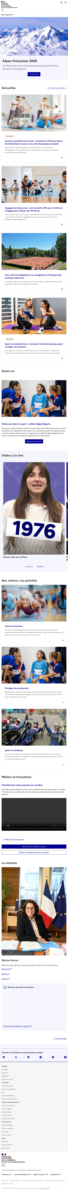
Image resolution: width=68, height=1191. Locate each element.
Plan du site (5, 1181)
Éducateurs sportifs (7, 1079)
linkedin (28, 1057)
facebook (4, 1057)
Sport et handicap (14, 750)
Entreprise (5, 1073)
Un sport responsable (8, 1119)
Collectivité (5, 1069)
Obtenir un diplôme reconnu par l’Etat (34, 852)
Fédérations (5, 1076)
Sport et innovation (7, 1128)
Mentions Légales (15, 1181)
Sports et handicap (7, 1125)
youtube (53, 1057)
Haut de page (61, 1038)
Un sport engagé (6, 1109)
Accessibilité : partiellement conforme (33, 1181)
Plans (3, 1092)
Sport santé (5, 1132)
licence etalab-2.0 (43, 1188)
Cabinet (5, 979)
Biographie (6, 969)
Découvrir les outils (34, 441)
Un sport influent (6, 1115)
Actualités (5, 1141)
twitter (16, 1057)
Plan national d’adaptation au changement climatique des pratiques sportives (33, 276)
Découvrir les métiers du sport (34, 846)
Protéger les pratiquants (17, 688)
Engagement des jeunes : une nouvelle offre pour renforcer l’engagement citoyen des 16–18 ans (34, 209)
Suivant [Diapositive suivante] (40, 566)
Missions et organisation (9, 1089)
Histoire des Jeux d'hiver (34, 510)
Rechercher (61, 2)
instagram (41, 1057)
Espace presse (6, 1148)
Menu (66, 2)
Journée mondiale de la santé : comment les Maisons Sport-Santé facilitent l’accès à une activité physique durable (34, 142)
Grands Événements (7, 1086)
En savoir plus (34, 74)
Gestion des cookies (7, 1184)
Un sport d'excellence (8, 1105)
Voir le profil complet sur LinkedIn (16, 1026)
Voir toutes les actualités (55, 88)
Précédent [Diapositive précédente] (29, 566)
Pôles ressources (6, 1122)
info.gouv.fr (6, 1174)
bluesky (65, 1057)
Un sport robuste (7, 1112)
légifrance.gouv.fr (40, 1174)
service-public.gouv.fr (21, 1174)
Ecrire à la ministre (7, 1145)
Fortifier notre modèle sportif (10, 1102)
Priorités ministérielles (8, 1096)
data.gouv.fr (54, 1174)
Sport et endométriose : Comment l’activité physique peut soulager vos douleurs (34, 345)
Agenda (5, 974)
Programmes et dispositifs (9, 1099)
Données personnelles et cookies (55, 1181)
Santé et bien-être (14, 626)
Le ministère (5, 1083)
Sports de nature (6, 1135)
